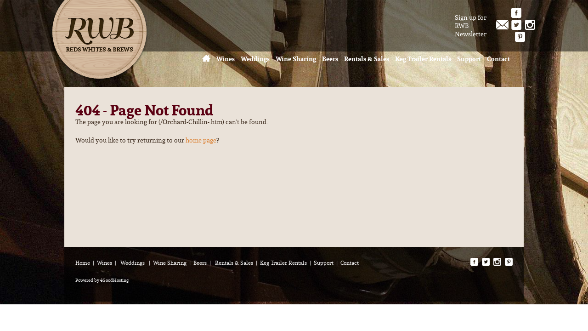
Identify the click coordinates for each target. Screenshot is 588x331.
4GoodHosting (114, 280)
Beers (200, 262)
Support (324, 262)
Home (82, 262)
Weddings (133, 262)
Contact (349, 262)
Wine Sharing (170, 262)
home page (201, 140)
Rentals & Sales (234, 262)
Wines (104, 262)
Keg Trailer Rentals (283, 262)
